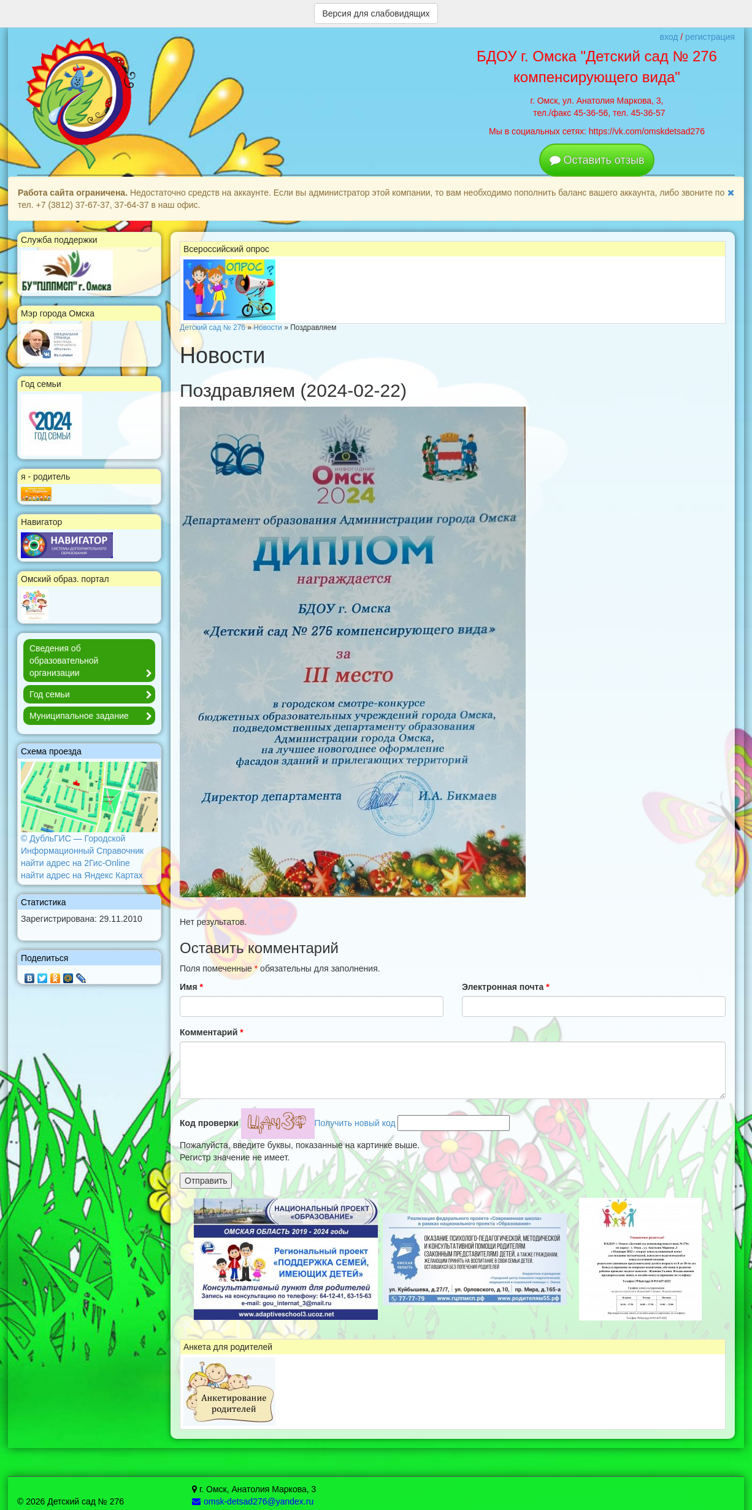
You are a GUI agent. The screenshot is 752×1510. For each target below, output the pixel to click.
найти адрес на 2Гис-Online (75, 863)
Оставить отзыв (604, 160)
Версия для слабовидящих (375, 13)
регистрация (710, 37)
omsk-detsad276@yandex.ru (252, 1501)
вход (668, 37)
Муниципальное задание (92, 716)
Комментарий (212, 1032)
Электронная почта (506, 987)
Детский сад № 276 (212, 327)
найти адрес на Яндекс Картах (82, 875)
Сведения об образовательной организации (92, 661)
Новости (267, 327)
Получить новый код (355, 1123)
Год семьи (92, 695)
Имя (191, 987)
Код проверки (209, 1123)
